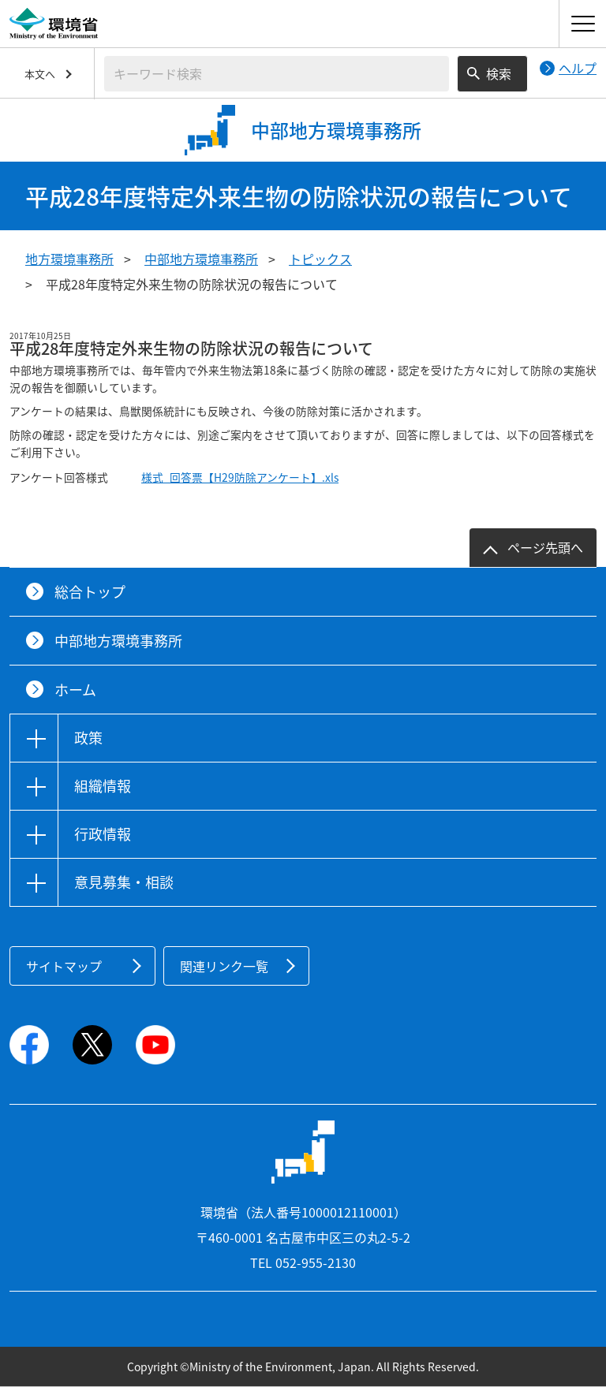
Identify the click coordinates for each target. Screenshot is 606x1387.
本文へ (39, 73)
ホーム (75, 689)
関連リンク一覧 (224, 965)
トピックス (320, 258)
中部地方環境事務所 (201, 258)
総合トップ (89, 591)
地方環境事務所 (69, 258)
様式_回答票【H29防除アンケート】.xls (240, 477)
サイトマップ (64, 965)
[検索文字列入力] (276, 73)
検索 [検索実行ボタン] (498, 73)
